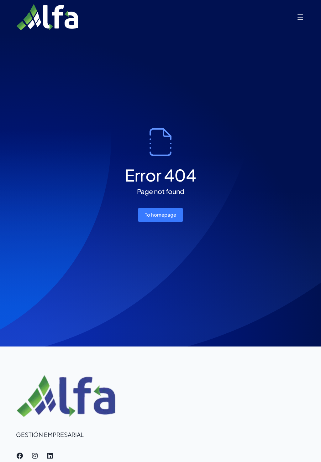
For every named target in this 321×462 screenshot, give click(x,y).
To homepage (160, 215)
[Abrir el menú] (300, 17)
